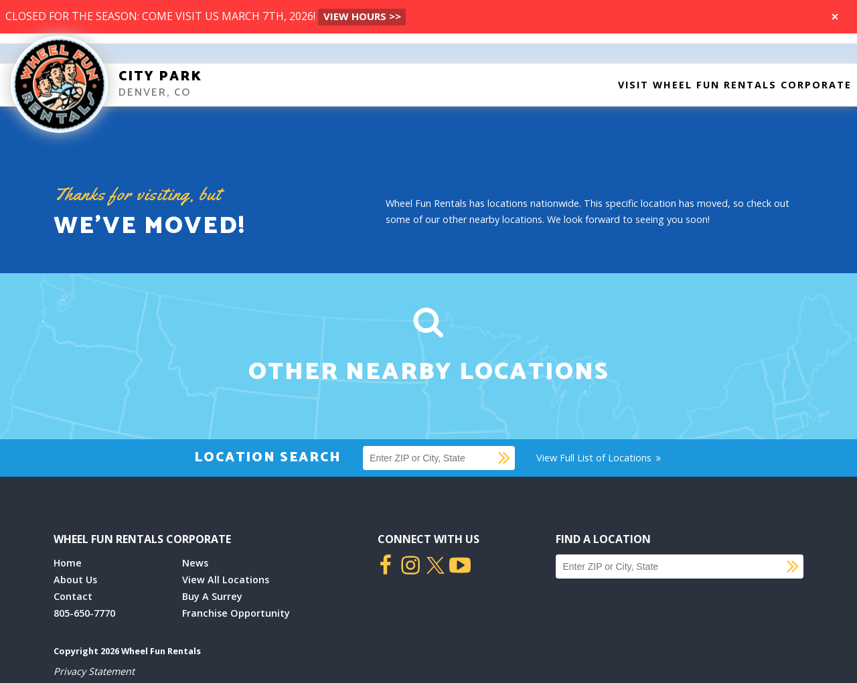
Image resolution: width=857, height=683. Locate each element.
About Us (75, 579)
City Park (160, 77)
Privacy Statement (94, 671)
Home (68, 562)
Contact (73, 596)
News (195, 562)
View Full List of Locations (599, 457)
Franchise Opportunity (236, 613)
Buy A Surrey (212, 596)
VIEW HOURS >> (362, 16)
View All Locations (225, 579)
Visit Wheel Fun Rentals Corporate (735, 84)
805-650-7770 (84, 613)
